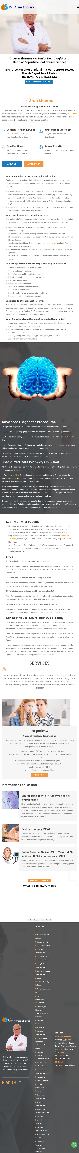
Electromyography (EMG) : (36, 829)
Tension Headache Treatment (39, 1081)
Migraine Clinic (13, 475)
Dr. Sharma (72, 114)
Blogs (39, 1128)
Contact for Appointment (38, 82)
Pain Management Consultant (40, 961)
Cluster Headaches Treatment (39, 1049)
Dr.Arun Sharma (9, 1019)
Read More (39, 775)
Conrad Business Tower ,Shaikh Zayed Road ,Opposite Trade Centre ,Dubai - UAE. (65, 1004)
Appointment (33, 164)
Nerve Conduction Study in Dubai (42, 943)
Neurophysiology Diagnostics (39, 735)
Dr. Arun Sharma (13, 134)
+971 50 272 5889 (63, 1020)
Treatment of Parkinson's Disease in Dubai (42, 1017)
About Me (11, 164)
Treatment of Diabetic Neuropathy (40, 985)
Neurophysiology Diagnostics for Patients (42, 1120)
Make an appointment (40, 880)
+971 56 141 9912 (62, 1017)
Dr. (39, 100)
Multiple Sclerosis (47, 243)
